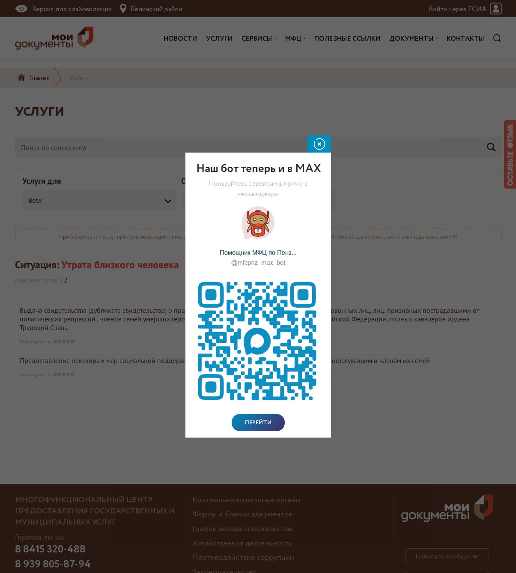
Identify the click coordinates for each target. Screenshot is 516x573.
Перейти (258, 422)
